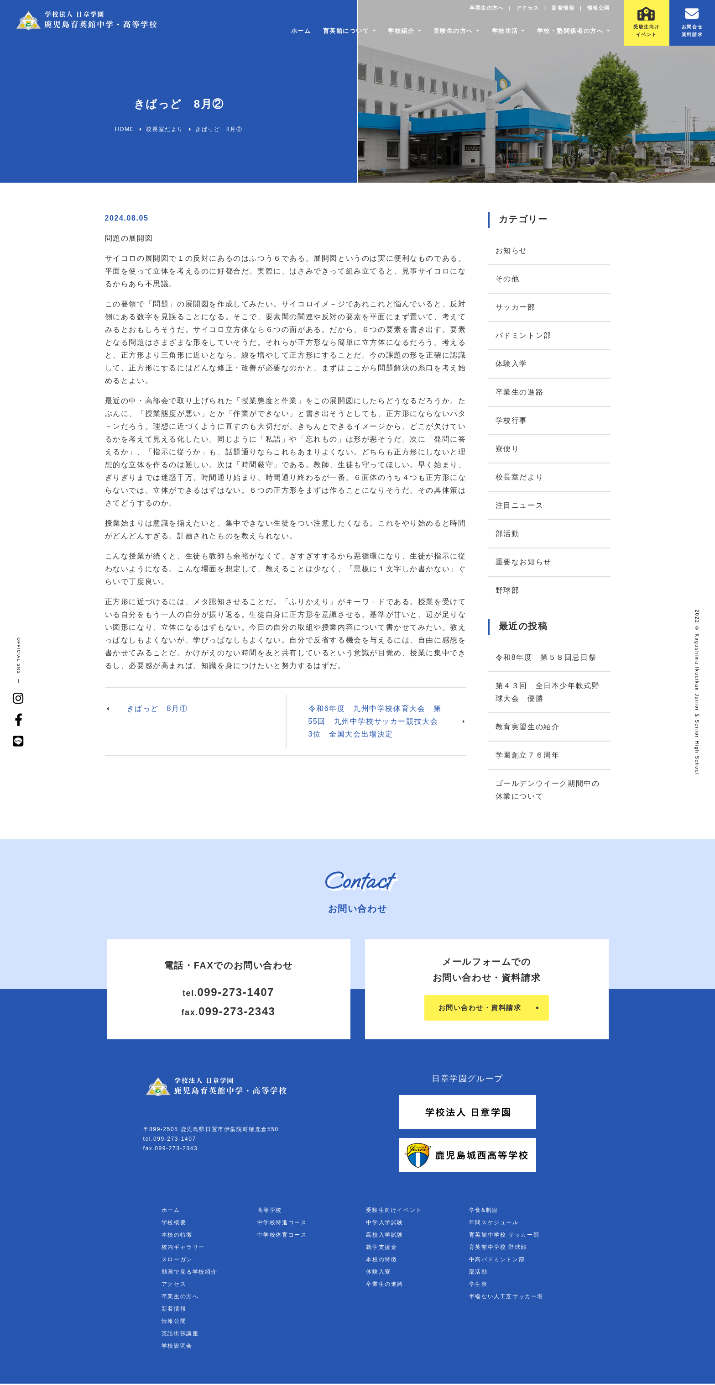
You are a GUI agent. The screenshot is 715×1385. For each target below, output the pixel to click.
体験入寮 (378, 1273)
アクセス (520, 11)
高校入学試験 (384, 1236)
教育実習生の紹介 (528, 727)
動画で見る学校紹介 (189, 1273)
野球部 (508, 590)
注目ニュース (520, 505)
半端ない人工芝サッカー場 (506, 1298)
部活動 (508, 533)
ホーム (280, 34)
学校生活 (497, 34)
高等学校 (269, 1211)
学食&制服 (483, 1211)
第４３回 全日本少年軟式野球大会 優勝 (548, 692)
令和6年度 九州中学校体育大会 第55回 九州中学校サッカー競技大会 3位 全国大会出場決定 (377, 721)
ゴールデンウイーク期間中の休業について (548, 789)
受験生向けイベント (394, 1211)
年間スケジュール (494, 1224)
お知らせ (511, 250)
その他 (508, 279)
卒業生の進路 (520, 392)
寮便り (508, 449)
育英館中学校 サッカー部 (504, 1236)
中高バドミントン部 (497, 1261)
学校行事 (511, 420)
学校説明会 (177, 1347)
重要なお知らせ (524, 562)
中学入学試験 (384, 1224)
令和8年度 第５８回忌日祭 (546, 657)
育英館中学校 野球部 (498, 1248)
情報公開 (597, 11)
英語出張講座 (180, 1335)
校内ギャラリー (183, 1248)
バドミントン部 (524, 335)
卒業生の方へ (476, 11)
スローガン (177, 1261)
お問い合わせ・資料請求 (479, 1008)
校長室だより (520, 477)
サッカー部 (516, 307)
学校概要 (174, 1224)
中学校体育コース (282, 1236)
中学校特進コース (282, 1224)
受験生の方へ (442, 34)
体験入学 (511, 364)
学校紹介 (387, 34)
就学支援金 (381, 1248)
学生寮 (478, 1285)
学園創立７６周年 (528, 755)
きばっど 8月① (157, 708)
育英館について (328, 34)
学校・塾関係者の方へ (566, 34)
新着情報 (558, 11)
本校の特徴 (177, 1236)
